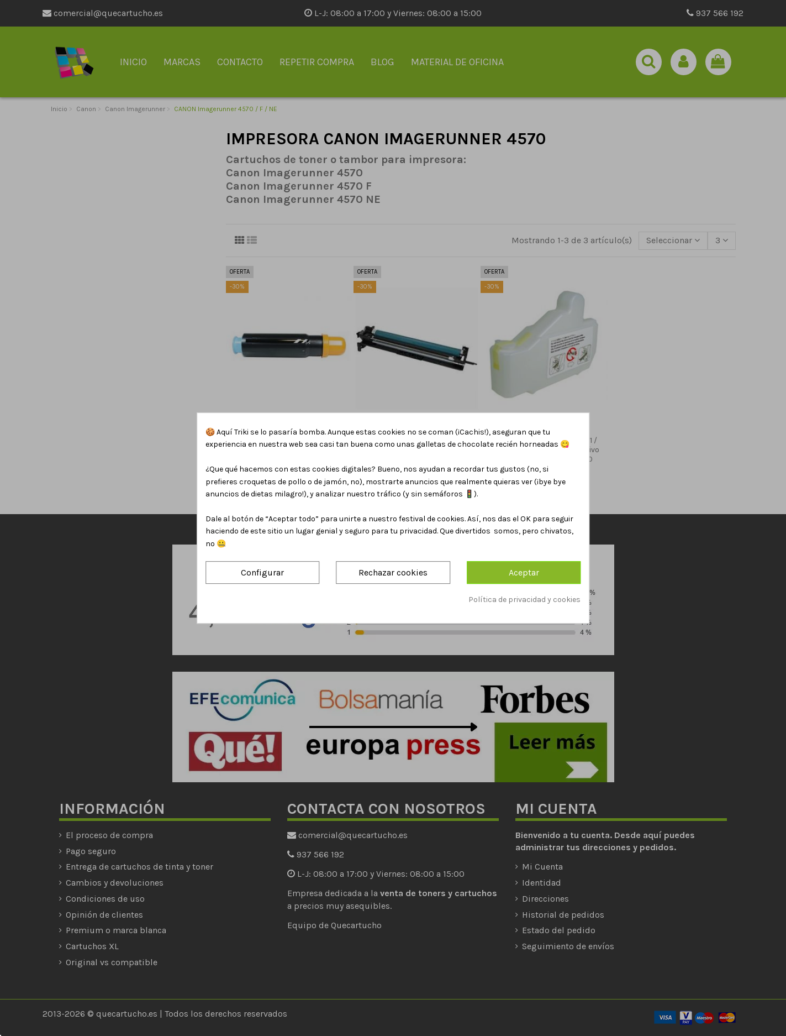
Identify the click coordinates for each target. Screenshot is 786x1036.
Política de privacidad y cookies (524, 599)
